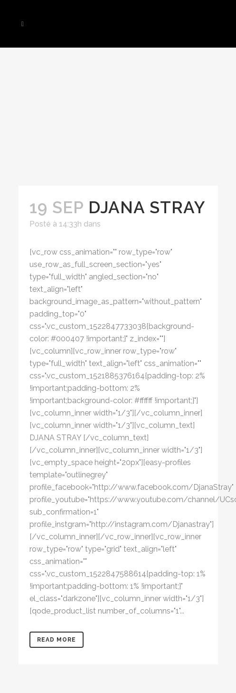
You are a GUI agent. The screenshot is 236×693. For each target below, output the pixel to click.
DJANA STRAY (147, 207)
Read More (56, 639)
